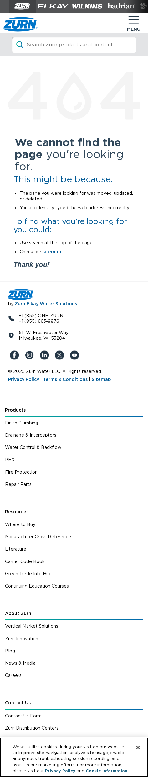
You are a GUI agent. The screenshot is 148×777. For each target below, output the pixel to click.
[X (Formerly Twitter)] (60, 355)
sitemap (52, 251)
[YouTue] (75, 355)
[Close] (138, 747)
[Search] (73, 44)
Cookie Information (106, 771)
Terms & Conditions (66, 379)
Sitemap (101, 379)
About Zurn (18, 613)
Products (15, 409)
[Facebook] (15, 355)
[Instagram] (30, 355)
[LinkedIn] (45, 355)
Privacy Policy (23, 379)
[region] (74, 757)
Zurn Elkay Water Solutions (46, 303)
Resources (16, 511)
